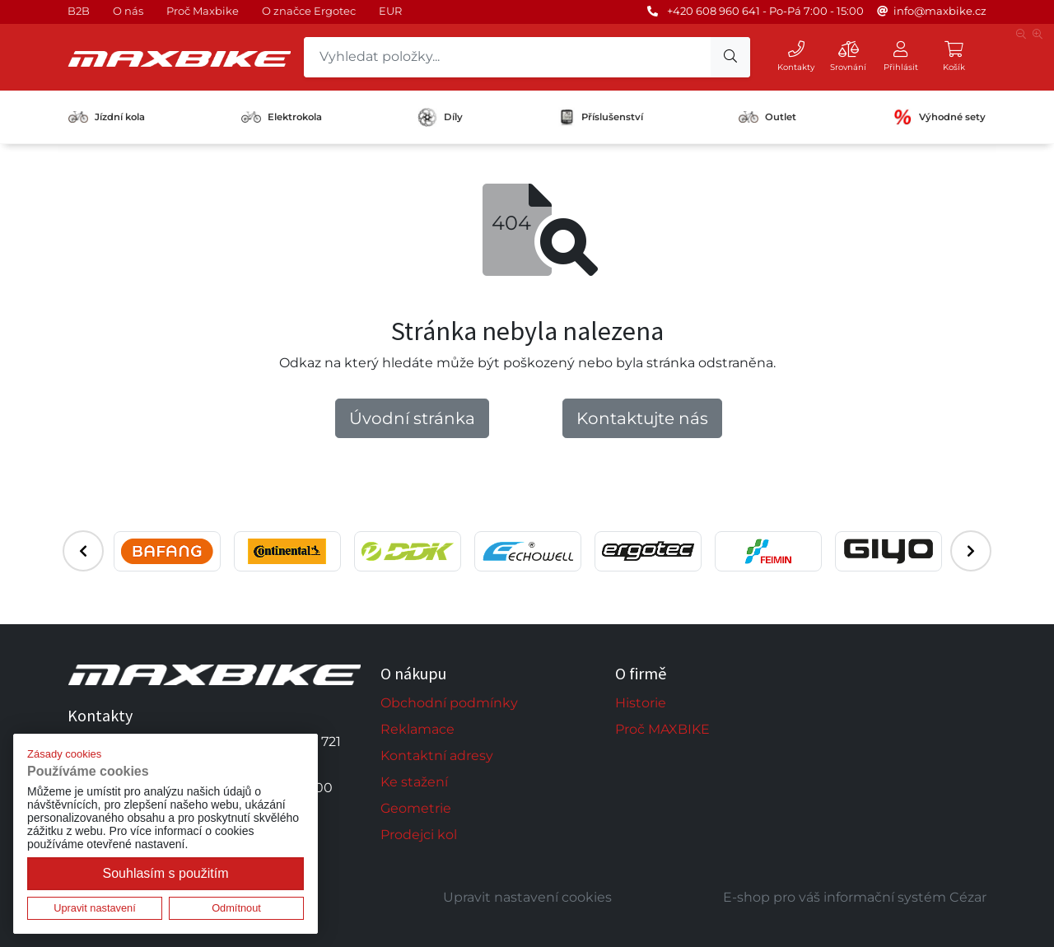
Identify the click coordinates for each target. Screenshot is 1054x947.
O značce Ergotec (309, 10)
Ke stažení (414, 782)
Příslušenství (600, 117)
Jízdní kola (106, 117)
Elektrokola (281, 117)
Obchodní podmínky (449, 703)
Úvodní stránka (412, 418)
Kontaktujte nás (642, 418)
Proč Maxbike (202, 10)
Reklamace (417, 729)
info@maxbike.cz (939, 10)
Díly (440, 117)
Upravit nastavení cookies (527, 897)
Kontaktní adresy (436, 755)
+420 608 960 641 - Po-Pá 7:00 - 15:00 (765, 10)
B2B (79, 10)
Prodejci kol (418, 834)
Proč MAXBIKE (662, 729)
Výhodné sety (939, 117)
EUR (390, 10)
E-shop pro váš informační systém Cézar (854, 897)
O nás (128, 10)
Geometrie (415, 808)
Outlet (767, 117)
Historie (640, 703)
